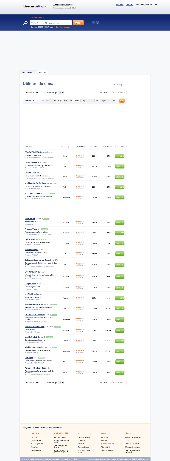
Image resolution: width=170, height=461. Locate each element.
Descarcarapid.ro (38, 18)
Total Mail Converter (33, 193)
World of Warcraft (107, 450)
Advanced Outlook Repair (36, 368)
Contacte (129, 5)
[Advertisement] (85, 50)
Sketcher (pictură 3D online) (85, 451)
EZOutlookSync (31, 250)
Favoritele (35, 433)
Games (104, 433)
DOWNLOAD (120, 156)
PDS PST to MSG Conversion (37, 152)
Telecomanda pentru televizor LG (61, 446)
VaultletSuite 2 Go (32, 337)
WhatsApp (34, 447)
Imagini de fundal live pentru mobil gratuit (61, 451)
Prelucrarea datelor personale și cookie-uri (62, 459)
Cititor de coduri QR (132, 444)
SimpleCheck (30, 284)
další (121, 92)
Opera (127, 441)
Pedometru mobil (60, 437)
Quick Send (30, 239)
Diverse (128, 433)
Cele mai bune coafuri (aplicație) (132, 451)
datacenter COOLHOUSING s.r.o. (135, 459)
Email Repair (30, 173)
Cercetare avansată (63, 27)
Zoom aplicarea (83, 447)
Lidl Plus (34, 437)
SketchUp (81, 444)
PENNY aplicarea (37, 444)
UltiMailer (29, 358)
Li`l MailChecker (32, 294)
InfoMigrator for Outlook (35, 183)
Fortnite (104, 441)
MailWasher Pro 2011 (34, 304)
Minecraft (104, 437)
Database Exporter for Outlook (38, 260)
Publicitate (120, 5)
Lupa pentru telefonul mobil (61, 441)
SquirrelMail (30, 219)
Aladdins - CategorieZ (34, 347)
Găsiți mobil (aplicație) (132, 447)
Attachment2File (32, 162)
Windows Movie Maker (133, 437)
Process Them (31, 229)
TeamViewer (82, 441)
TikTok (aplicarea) (84, 437)
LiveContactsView (33, 272)
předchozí (103, 92)
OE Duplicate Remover (35, 315)
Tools (80, 433)
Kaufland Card (36, 441)
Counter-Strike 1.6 (107, 444)
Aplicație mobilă (61, 433)
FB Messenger (36, 450)
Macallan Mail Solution (34, 327)
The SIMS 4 (105, 447)
